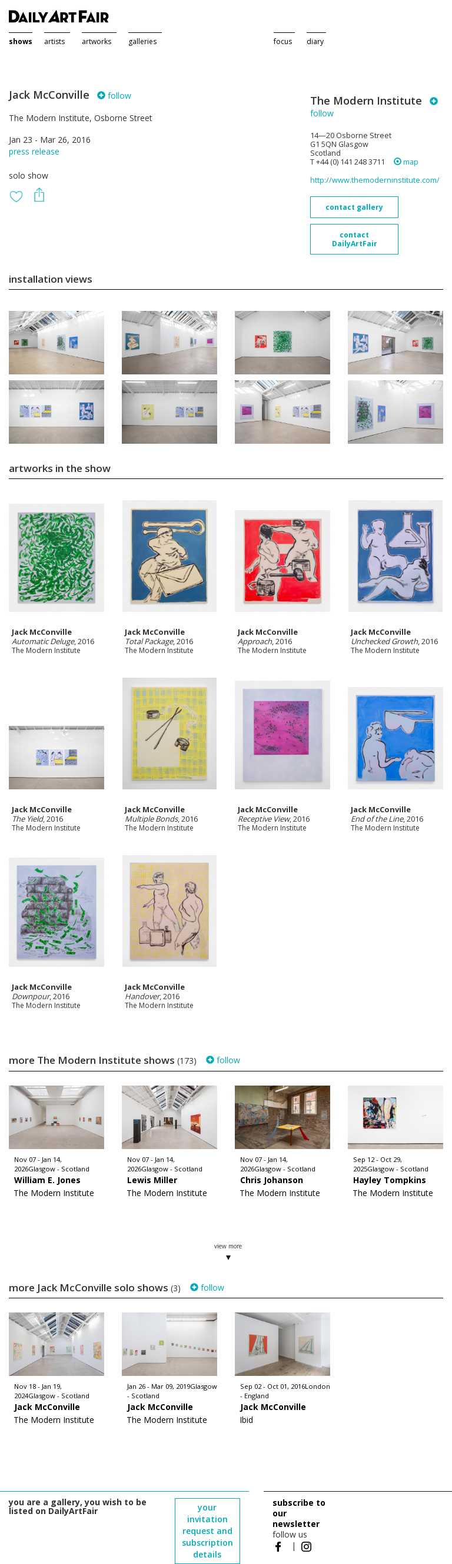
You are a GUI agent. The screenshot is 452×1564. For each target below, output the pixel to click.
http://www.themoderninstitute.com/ (375, 180)
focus (283, 41)
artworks (96, 41)
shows (20, 41)
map (406, 162)
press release (34, 151)
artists (54, 41)
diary (315, 41)
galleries (142, 41)
